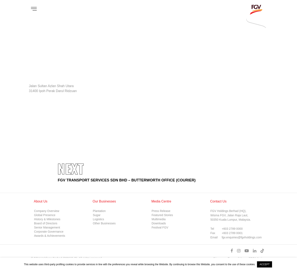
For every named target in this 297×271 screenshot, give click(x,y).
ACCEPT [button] (264, 264)
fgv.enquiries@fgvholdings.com (242, 237)
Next (70, 168)
